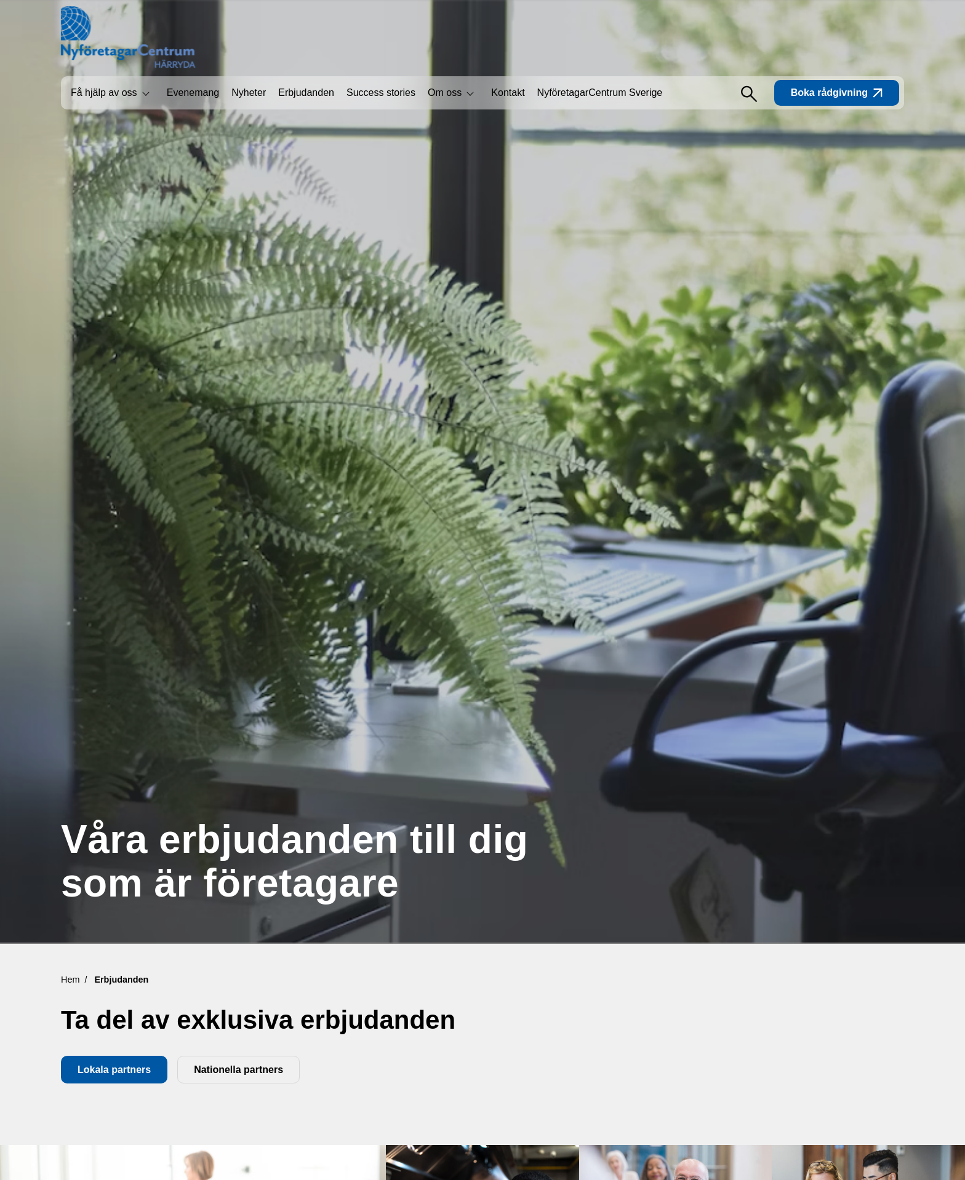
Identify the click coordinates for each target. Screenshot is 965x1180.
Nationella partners (238, 1069)
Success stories (380, 92)
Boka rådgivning (837, 92)
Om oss (445, 92)
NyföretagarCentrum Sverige (600, 92)
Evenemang (193, 92)
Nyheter (248, 92)
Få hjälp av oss (104, 92)
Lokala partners (114, 1069)
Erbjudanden (306, 92)
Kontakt (507, 92)
